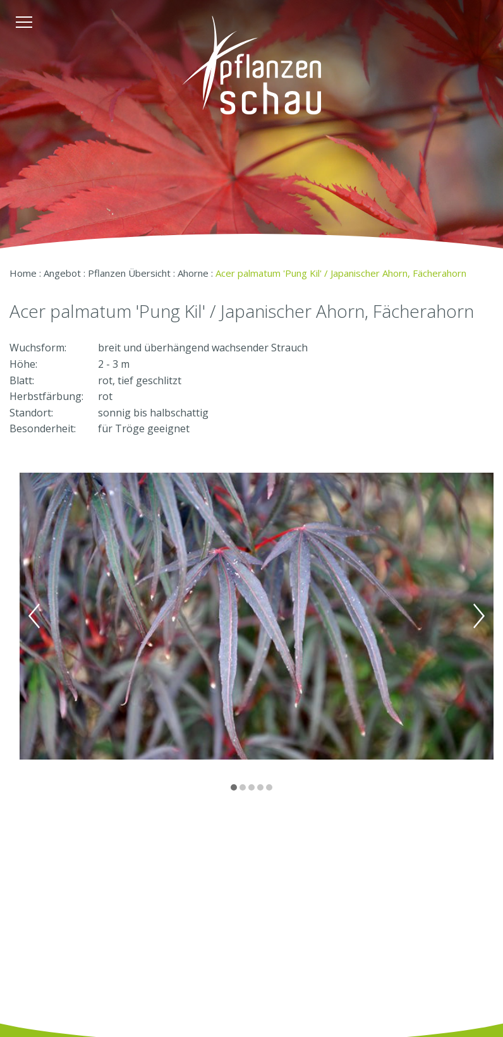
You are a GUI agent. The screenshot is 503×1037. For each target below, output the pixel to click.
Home (23, 273)
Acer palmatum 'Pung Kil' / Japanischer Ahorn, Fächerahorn (340, 273)
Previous (34, 616)
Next (479, 616)
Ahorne (193, 273)
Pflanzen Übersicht (129, 273)
